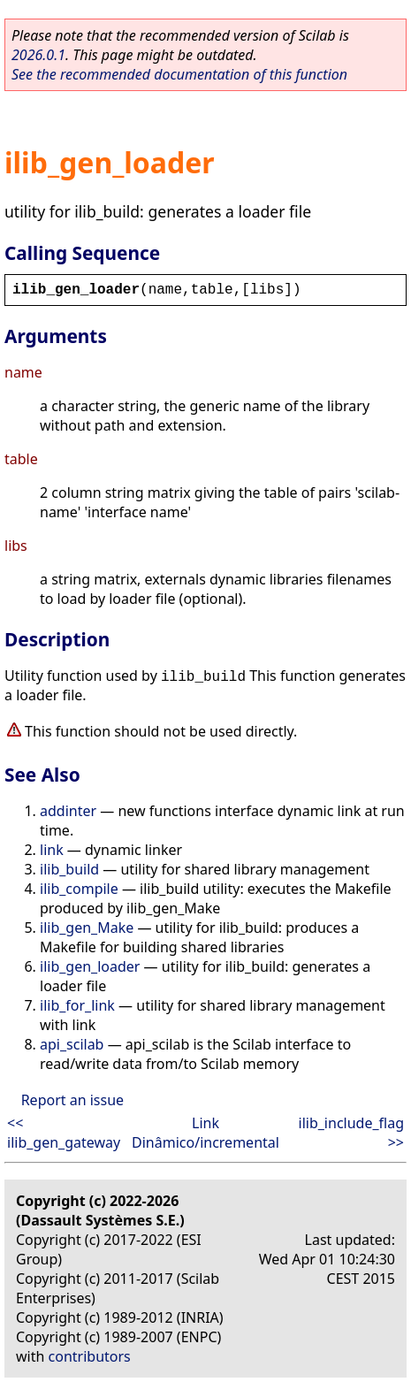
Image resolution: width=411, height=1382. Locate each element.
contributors (90, 1356)
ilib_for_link (77, 1005)
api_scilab (71, 1044)
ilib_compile (79, 888)
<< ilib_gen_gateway (63, 1132)
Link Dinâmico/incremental (205, 1132)
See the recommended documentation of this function (179, 74)
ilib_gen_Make (86, 927)
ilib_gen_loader (90, 966)
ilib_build (69, 869)
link (52, 849)
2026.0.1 (38, 55)
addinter (68, 811)
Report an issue (72, 1100)
